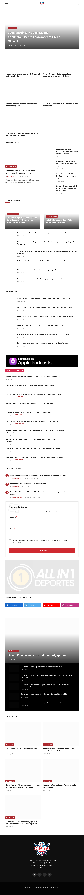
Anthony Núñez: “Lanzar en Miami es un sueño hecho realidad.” (58, 750)
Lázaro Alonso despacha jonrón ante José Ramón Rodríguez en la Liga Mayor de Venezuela (46, 243)
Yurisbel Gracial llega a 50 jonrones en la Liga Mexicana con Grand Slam (42, 233)
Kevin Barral (15, 486)
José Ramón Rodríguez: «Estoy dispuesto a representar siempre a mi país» (38, 475)
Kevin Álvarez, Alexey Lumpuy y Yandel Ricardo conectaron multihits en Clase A (45, 316)
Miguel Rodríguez (17, 478)
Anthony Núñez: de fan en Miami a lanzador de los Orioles (59, 786)
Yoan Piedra (10, 176)
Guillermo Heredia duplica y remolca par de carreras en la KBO (43, 667)
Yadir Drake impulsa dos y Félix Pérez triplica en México (59, 221)
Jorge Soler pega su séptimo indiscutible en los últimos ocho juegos (22, 105)
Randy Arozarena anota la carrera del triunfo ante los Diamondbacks (23, 75)
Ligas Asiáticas (13, 650)
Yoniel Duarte (50, 226)
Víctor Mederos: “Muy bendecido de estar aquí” (28, 484)
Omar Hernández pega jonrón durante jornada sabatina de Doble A (40, 325)
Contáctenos (42, 868)
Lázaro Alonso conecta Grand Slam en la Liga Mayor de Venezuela (40, 270)
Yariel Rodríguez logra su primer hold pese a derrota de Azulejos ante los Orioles (34, 457)
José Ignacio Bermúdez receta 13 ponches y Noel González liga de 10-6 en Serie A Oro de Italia (34, 431)
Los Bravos (19, 424)
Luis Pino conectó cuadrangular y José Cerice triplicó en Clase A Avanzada (43, 343)
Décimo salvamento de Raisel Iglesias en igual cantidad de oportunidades (22, 134)
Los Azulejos (20, 460)
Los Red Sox (19, 397)
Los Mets (18, 415)
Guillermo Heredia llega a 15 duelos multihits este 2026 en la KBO (44, 694)
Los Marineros (11, 166)
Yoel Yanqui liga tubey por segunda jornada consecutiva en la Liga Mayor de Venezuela (22, 220)
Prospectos (12, 28)
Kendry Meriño (12, 45)
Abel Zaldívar (11, 226)
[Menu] (6, 3)
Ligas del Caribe (13, 214)
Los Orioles (47, 781)
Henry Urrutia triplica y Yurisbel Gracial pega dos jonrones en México (41, 279)
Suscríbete (42, 550)
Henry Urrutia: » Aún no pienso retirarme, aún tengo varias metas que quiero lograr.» (22, 786)
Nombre (13, 517)
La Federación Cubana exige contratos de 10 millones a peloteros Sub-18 (43, 261)
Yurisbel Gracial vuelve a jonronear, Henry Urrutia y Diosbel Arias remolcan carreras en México (47, 252)
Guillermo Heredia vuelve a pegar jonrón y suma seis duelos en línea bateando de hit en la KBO (45, 686)
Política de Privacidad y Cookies (42, 865)
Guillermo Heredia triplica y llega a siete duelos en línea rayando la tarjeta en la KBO (47, 676)
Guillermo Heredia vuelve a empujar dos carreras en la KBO (42, 703)
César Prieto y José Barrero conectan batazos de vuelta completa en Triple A (44, 307)
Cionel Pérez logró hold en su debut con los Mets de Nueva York (60, 105)
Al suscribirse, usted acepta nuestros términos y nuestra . (40, 541)
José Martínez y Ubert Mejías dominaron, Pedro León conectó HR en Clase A (34, 37)
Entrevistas (48, 744)
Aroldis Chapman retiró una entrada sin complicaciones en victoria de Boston (57, 75)
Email (12, 529)
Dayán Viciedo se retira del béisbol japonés (37, 655)
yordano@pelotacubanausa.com (44, 860)
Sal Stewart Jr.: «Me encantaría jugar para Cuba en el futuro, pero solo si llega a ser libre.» (21, 823)
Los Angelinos (20, 406)
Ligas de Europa (21, 435)
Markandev (55, 887)
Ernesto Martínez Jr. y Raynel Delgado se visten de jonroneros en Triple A (43, 334)
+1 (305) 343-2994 (46, 863)
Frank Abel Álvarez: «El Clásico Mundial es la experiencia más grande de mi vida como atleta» (43, 493)
